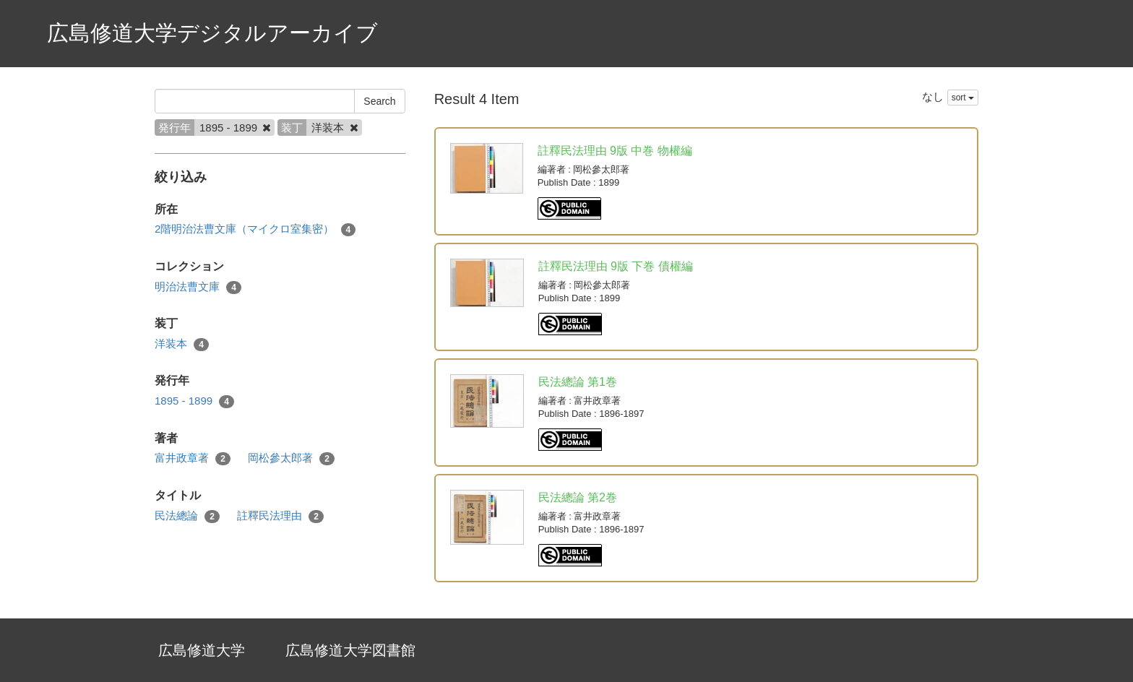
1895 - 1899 (194, 401)
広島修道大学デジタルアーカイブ (212, 33)
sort (963, 97)
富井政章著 (193, 458)
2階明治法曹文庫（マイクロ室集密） (255, 229)
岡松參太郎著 (291, 458)
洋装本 (182, 344)
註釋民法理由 (280, 516)
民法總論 (187, 516)
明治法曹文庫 (198, 287)
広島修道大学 (201, 650)
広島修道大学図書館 (350, 650)
